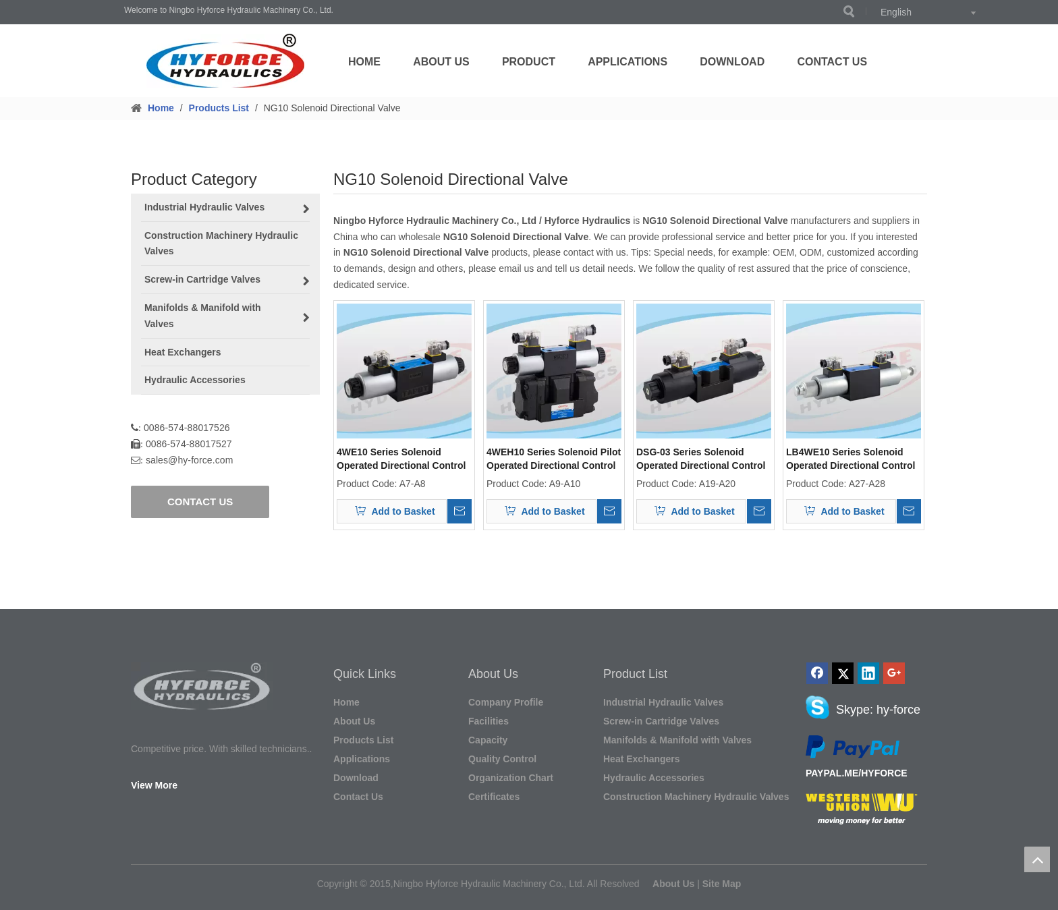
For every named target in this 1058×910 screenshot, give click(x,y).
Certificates (494, 796)
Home (364, 61)
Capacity (487, 740)
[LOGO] (225, 61)
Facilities (488, 721)
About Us (441, 61)
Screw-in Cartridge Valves (661, 721)
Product (528, 61)
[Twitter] (843, 673)
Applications (627, 61)
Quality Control (502, 758)
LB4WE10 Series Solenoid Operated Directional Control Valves (850, 459)
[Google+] (894, 673)
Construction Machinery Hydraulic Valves (696, 796)
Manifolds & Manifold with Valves (677, 740)
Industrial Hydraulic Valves (663, 702)
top (1037, 859)
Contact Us (832, 61)
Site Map (722, 883)
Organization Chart (510, 777)
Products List (363, 740)
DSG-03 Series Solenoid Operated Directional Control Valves (700, 459)
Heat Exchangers (641, 758)
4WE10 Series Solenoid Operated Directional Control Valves (401, 459)
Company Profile (505, 702)
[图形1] (202, 686)
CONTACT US (200, 501)
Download (732, 61)
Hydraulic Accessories (653, 777)
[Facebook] (817, 673)
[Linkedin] (868, 673)
